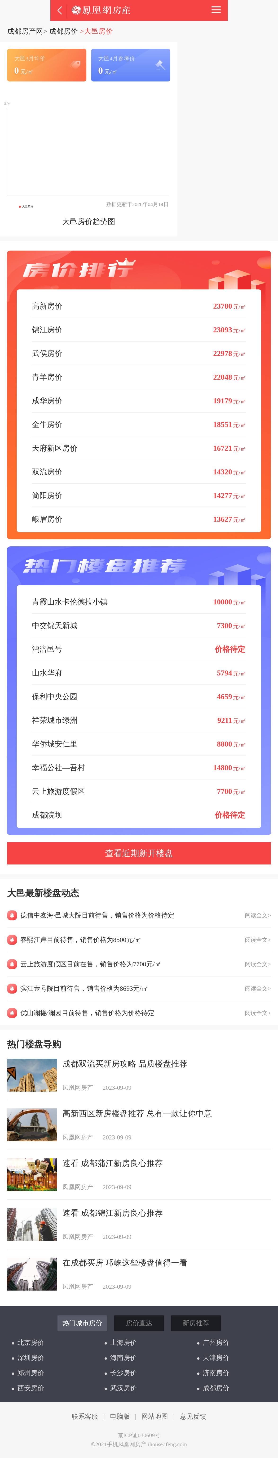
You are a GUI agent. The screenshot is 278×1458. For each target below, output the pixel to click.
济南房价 (213, 1373)
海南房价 (121, 1357)
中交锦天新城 (139, 625)
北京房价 (28, 1342)
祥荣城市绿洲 (139, 720)
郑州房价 (28, 1373)
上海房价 (121, 1342)
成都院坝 (139, 815)
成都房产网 (25, 31)
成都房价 (63, 31)
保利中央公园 (139, 696)
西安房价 (28, 1388)
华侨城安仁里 (139, 744)
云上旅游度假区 (139, 791)
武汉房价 (121, 1388)
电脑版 (120, 1416)
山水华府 (139, 672)
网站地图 (154, 1416)
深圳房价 (28, 1357)
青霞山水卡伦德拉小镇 (139, 601)
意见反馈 (193, 1416)
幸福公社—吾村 (139, 767)
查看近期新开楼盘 (139, 853)
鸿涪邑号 (139, 649)
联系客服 (85, 1416)
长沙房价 (121, 1373)
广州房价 (213, 1342)
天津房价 (213, 1357)
